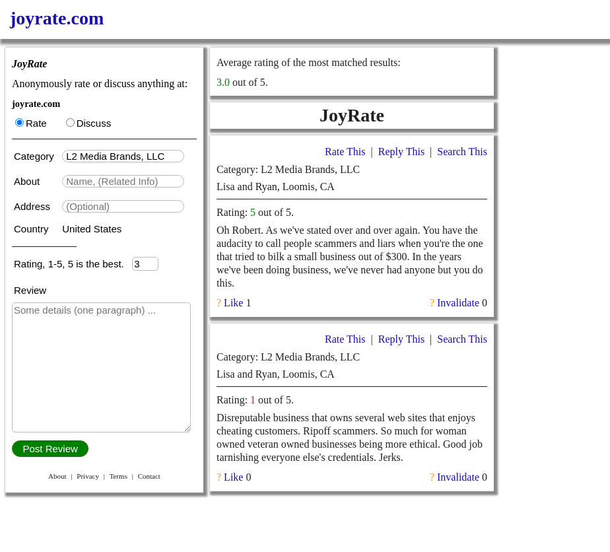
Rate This (345, 151)
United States (91, 228)
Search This (462, 151)
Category (36, 156)
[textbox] (123, 156)
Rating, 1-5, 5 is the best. (73, 263)
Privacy (88, 476)
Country (32, 228)
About (28, 181)
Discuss (89, 123)
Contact (149, 476)
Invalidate (458, 302)
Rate (31, 123)
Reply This (401, 151)
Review (30, 290)
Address (33, 206)
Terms (118, 476)
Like (233, 302)
